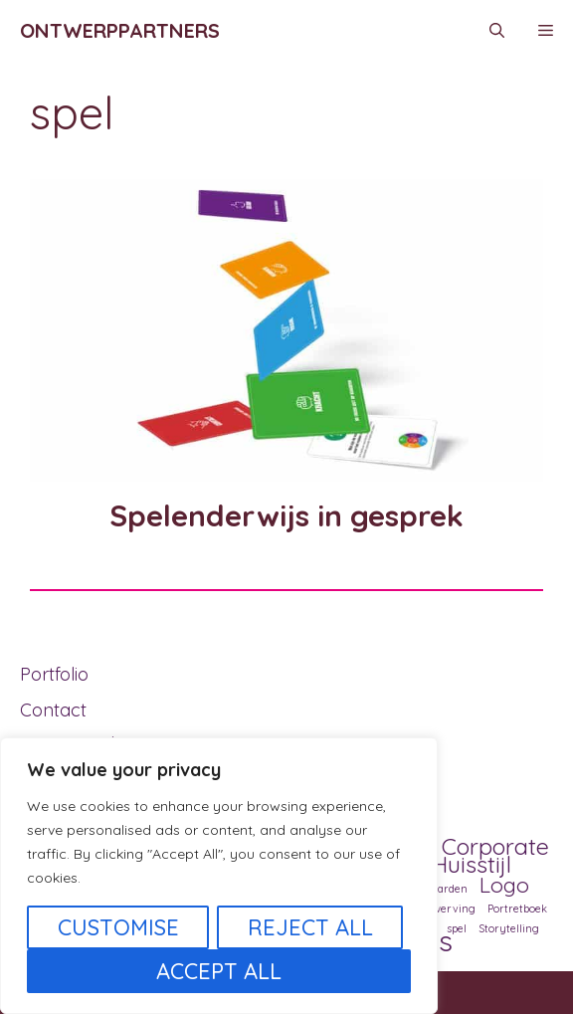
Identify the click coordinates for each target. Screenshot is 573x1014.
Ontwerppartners (120, 30)
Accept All (219, 971)
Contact (53, 710)
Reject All (310, 927)
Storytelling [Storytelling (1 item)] (508, 928)
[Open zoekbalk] (497, 31)
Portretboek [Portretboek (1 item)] (517, 908)
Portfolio (54, 674)
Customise (118, 927)
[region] (219, 875)
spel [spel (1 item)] (457, 928)
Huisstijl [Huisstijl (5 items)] (471, 864)
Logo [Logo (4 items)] (504, 885)
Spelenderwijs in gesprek (286, 515)
